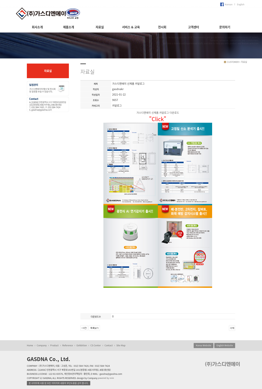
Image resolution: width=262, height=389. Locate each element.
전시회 (162, 27)
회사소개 (37, 27)
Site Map (121, 345)
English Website (225, 345)
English (240, 4)
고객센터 (193, 27)
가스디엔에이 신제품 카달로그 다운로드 (157, 112)
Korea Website (203, 345)
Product (54, 345)
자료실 (100, 27)
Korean (228, 4)
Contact (109, 345)
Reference (67, 345)
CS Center (95, 345)
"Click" (157, 119)
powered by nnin (106, 378)
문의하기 (224, 27)
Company (42, 345)
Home (30, 345)
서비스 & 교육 (131, 27)
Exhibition (82, 345)
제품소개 (68, 27)
